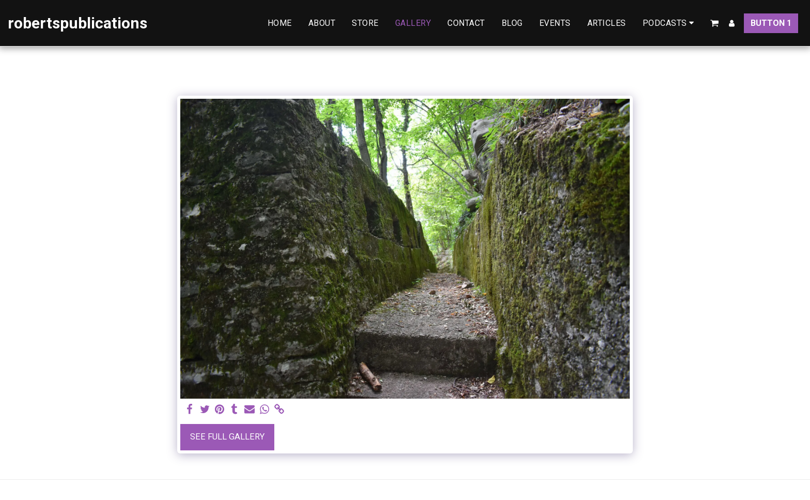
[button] (670, 23)
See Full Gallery (227, 437)
